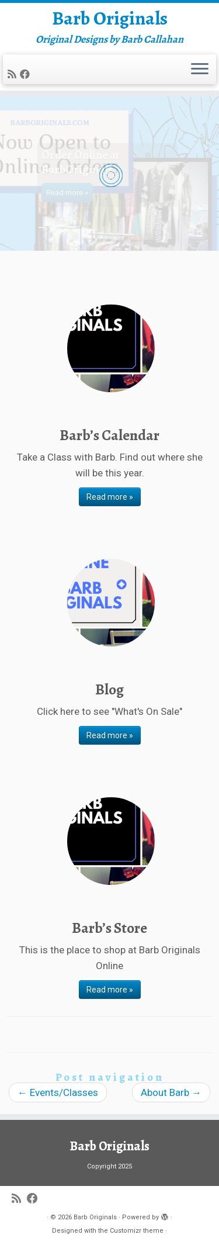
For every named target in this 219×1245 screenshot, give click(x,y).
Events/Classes (58, 1092)
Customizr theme (137, 1230)
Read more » (109, 497)
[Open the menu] (199, 69)
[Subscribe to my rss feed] (14, 74)
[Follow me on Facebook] (26, 74)
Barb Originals (110, 18)
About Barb (171, 1092)
